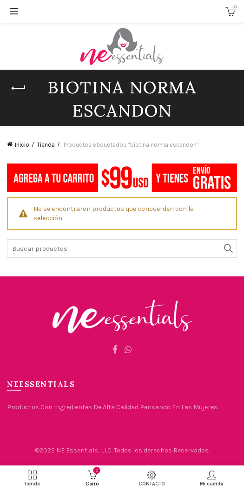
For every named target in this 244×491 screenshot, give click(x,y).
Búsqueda (227, 248)
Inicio (22, 144)
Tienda (46, 144)
